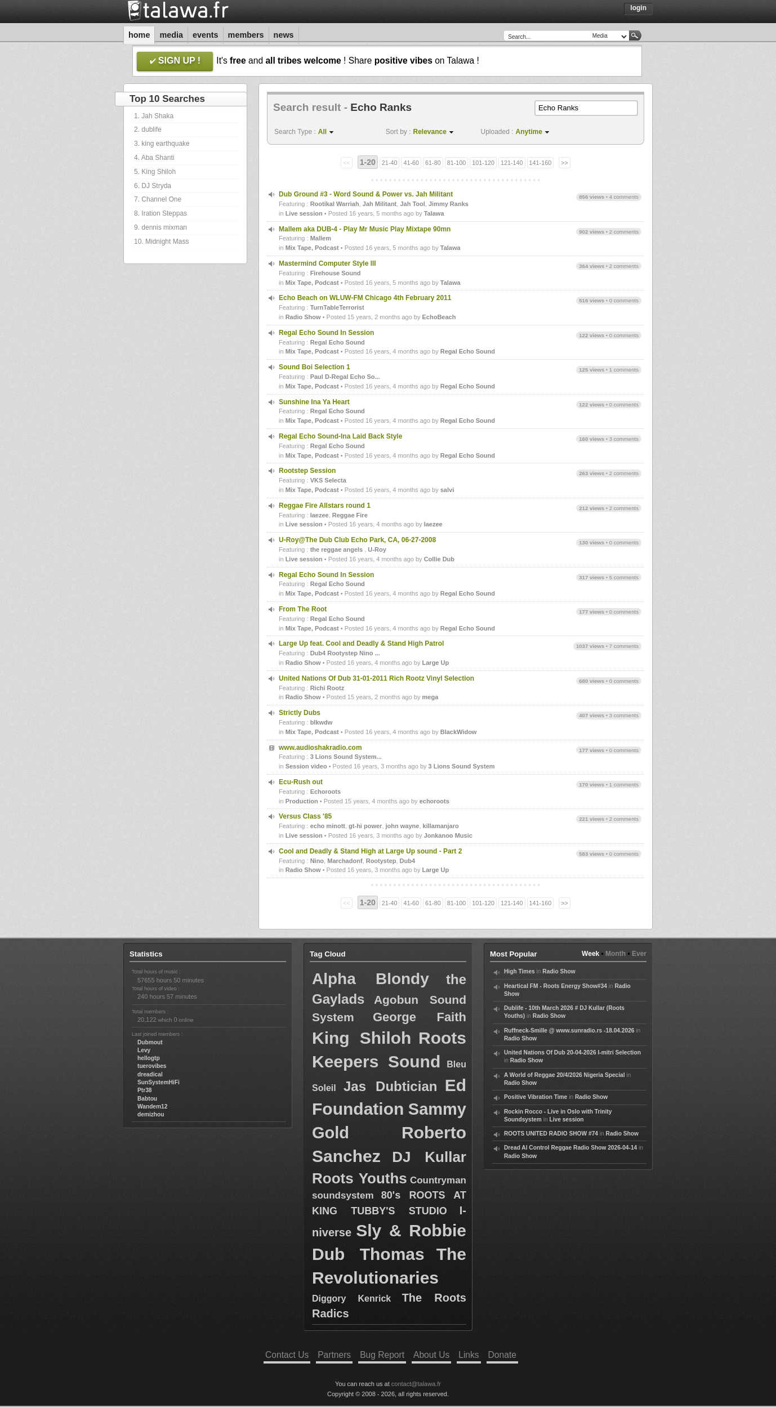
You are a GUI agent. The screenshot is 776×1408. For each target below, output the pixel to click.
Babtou (147, 1099)
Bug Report (382, 1355)
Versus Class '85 (305, 816)
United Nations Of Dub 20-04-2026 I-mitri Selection (572, 1052)
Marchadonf (344, 860)
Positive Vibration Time (535, 1097)
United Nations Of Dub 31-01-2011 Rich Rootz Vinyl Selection (376, 678)
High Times (519, 971)
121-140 (512, 162)
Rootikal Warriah (334, 203)
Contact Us (287, 1355)
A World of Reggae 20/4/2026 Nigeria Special (564, 1075)
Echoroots (325, 791)
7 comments (624, 646)
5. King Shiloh (155, 172)
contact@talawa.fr (416, 1383)
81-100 (456, 162)
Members (246, 34)
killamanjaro (441, 826)
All (322, 132)
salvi (447, 489)
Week (590, 954)
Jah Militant (380, 203)
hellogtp (148, 1058)
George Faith (419, 1017)
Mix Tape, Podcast (312, 247)
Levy (143, 1050)
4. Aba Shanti (154, 158)
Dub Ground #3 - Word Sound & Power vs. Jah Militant (366, 194)
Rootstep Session (307, 471)
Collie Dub (439, 559)
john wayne (403, 826)
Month (615, 954)
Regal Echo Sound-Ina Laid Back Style (340, 436)
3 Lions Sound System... (346, 756)
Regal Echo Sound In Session (326, 333)
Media (171, 34)
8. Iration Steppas (160, 213)
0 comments (624, 300)
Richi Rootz (327, 688)
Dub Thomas (368, 1254)
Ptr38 (144, 1090)
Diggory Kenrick (351, 1298)
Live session (304, 213)
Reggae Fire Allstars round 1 (325, 505)
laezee (319, 515)
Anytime (529, 132)
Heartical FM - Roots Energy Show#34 (555, 986)
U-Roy (377, 549)
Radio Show (303, 317)
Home (139, 34)
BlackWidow (458, 731)
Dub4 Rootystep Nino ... (345, 653)
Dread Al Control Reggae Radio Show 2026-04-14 (570, 1148)
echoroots (434, 801)
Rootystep (381, 860)
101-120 (483, 162)
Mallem (320, 238)
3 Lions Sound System (462, 766)
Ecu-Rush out (301, 782)
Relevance (430, 132)
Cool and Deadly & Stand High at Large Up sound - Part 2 (370, 851)
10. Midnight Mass (161, 241)
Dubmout (150, 1042)
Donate (502, 1355)
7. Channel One (157, 199)
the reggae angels (337, 549)
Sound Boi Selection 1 (314, 367)
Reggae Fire (350, 515)
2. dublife (148, 129)
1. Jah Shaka (153, 116)
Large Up (435, 662)
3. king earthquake (162, 143)
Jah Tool (412, 203)
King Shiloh (361, 1038)
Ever (639, 954)
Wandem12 (152, 1106)
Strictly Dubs (299, 713)
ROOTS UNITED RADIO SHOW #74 (551, 1133)
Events (205, 34)
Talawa (434, 213)
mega (430, 697)
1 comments (624, 369)
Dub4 (408, 860)
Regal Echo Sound (337, 342)
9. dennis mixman (160, 227)
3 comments (624, 439)
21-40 (390, 162)
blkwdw (321, 722)
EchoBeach (439, 317)
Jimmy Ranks (449, 203)
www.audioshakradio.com (320, 748)
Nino (317, 860)
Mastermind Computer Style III (327, 263)
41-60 (411, 162)
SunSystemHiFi (158, 1082)
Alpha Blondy (370, 978)
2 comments (624, 232)
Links (468, 1355)
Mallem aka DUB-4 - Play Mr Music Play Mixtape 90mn (365, 229)
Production (302, 801)
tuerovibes (152, 1066)
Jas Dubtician (390, 1086)
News (284, 34)
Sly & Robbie (411, 1230)
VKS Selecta (328, 480)
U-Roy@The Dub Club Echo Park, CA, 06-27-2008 (357, 540)
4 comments (624, 197)
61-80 (433, 162)
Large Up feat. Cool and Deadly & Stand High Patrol (361, 643)
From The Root (303, 609)
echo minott (327, 826)
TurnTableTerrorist (337, 307)
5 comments (624, 577)
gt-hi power (365, 826)
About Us (431, 1355)
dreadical (150, 1074)
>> (564, 162)
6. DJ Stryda (152, 186)
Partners (334, 1355)
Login (638, 8)
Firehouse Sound (335, 273)
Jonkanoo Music (448, 835)
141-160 (540, 162)
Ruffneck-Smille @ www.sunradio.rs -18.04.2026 (569, 1030)
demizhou (150, 1114)
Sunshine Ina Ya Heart (314, 402)
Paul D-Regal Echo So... (345, 376)
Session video (306, 766)
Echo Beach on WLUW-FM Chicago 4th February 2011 (365, 298)
